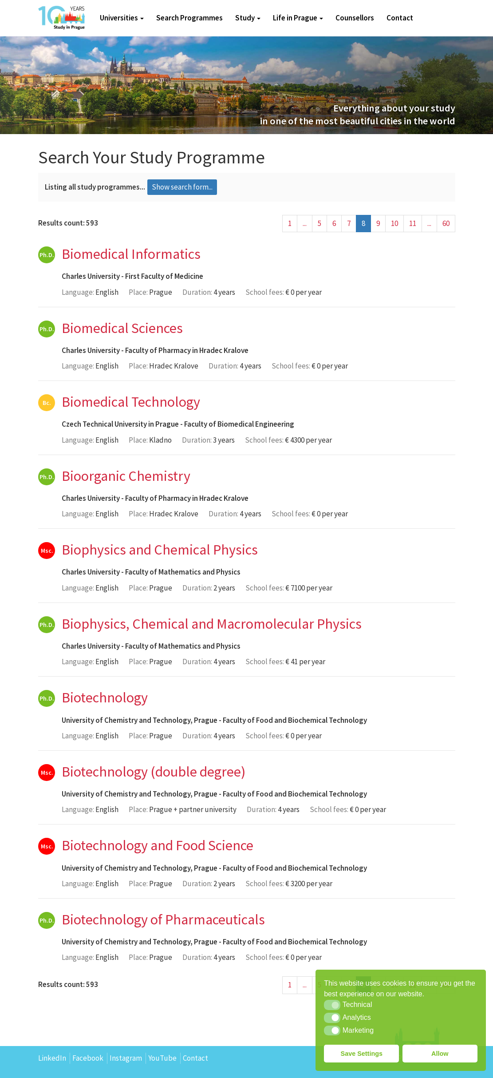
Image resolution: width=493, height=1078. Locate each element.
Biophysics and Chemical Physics (160, 550)
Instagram (126, 1058)
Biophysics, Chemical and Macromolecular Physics (212, 624)
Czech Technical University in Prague (120, 424)
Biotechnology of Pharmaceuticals (163, 919)
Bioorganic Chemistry (126, 476)
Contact (400, 18)
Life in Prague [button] (298, 18)
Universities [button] (122, 18)
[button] (332, 1005)
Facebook (87, 1058)
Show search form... (182, 187)
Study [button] (247, 18)
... (305, 223)
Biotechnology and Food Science (157, 845)
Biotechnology (105, 697)
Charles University (91, 276)
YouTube (162, 1058)
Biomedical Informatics (131, 254)
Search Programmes (189, 18)
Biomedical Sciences (122, 328)
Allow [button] (439, 1053)
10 (394, 223)
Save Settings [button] (362, 1053)
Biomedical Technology (131, 402)
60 (446, 223)
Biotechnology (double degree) (153, 772)
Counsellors (354, 18)
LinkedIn (52, 1058)
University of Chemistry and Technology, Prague (139, 720)
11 (412, 223)
